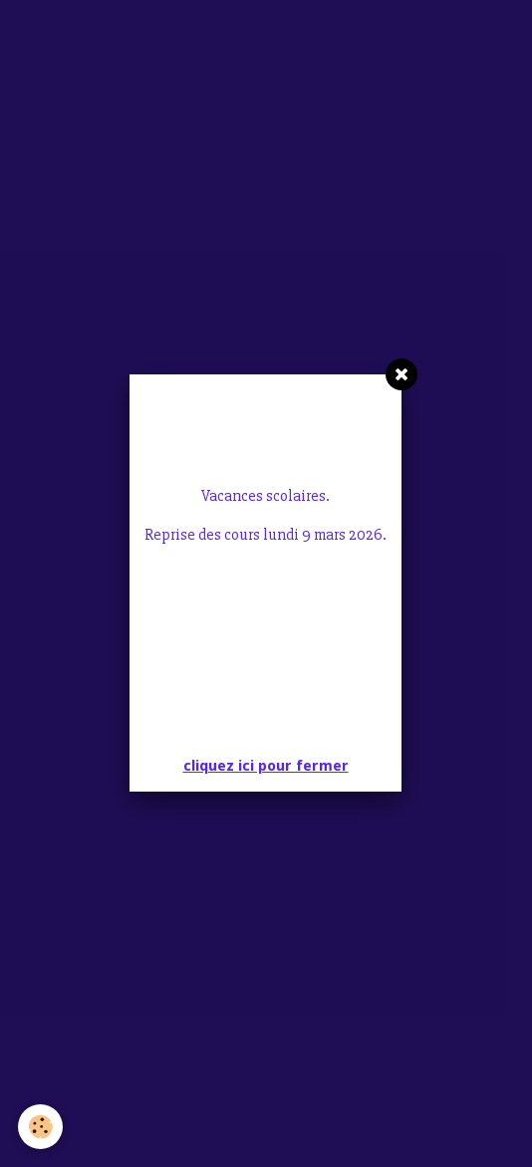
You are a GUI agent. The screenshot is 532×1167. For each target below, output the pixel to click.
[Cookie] (40, 1126)
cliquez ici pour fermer (266, 541)
